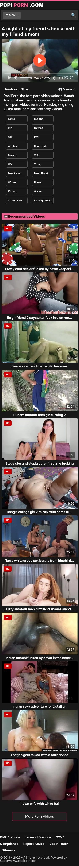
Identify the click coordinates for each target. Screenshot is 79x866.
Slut (10, 137)
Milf (10, 127)
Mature (12, 155)
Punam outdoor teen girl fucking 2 (39, 415)
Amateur (13, 146)
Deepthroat (14, 173)
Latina (11, 118)
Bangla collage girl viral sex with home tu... (39, 512)
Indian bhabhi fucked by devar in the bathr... (39, 658)
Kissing (12, 191)
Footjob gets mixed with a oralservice (39, 755)
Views (67, 89)
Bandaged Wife (42, 200)
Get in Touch (59, 844)
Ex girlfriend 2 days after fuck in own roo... (39, 318)
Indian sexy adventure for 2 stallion (39, 706)
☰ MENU (11, 15)
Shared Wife (15, 200)
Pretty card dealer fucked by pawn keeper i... (39, 269)
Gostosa (38, 191)
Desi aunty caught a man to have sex (39, 366)
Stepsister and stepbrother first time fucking (39, 463)
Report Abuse (33, 844)
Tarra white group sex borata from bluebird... (39, 560)
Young (37, 164)
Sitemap (8, 850)
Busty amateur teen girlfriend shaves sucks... (39, 609)
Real (36, 137)
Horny (37, 182)
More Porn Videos (39, 816)
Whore (12, 182)
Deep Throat (41, 173)
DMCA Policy (10, 837)
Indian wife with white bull (39, 803)
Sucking (38, 118)
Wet (10, 164)
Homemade (40, 146)
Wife (36, 155)
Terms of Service (38, 837)
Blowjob (38, 127)
